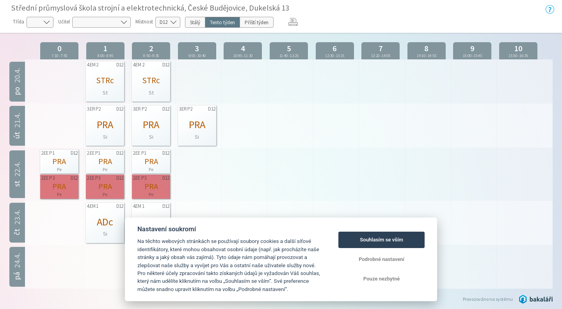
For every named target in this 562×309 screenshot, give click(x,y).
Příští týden (257, 22)
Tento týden (222, 22)
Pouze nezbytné (381, 279)
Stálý (195, 22)
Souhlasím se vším (381, 240)
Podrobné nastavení (381, 259)
